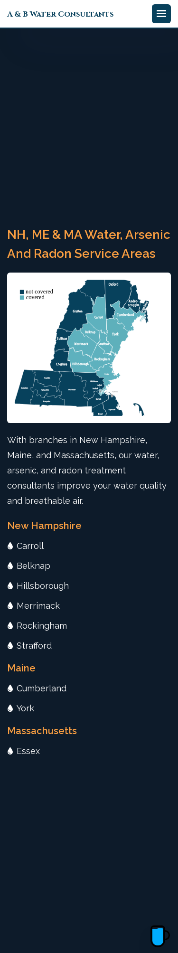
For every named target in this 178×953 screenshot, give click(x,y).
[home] (60, 14)
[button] (161, 13)
